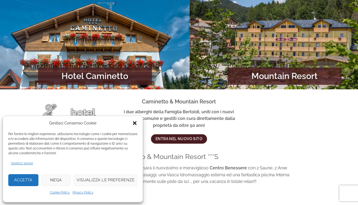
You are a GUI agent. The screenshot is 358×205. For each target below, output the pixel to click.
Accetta (23, 180)
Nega (56, 180)
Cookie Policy (60, 192)
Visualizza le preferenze (105, 180)
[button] (134, 123)
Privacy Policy (83, 192)
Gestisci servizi (22, 163)
